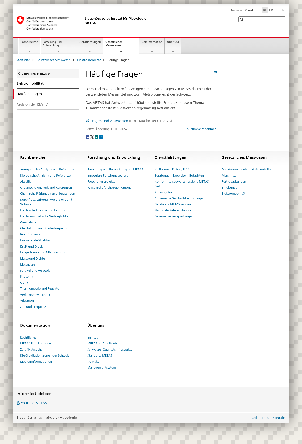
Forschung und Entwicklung (52, 43)
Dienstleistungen (90, 42)
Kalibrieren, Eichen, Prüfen (173, 169)
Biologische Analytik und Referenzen (46, 175)
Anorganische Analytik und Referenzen (48, 169)
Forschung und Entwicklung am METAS (115, 169)
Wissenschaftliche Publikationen (110, 187)
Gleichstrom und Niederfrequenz (43, 228)
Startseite (236, 10)
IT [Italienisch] (277, 10)
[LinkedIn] (101, 137)
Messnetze (27, 264)
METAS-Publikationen (35, 343)
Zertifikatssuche (31, 349)
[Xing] (97, 137)
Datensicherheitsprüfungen (174, 216)
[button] (242, 19)
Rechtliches (28, 337)
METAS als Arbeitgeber (103, 343)
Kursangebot (164, 192)
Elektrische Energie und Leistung (43, 210)
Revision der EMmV (32, 104)
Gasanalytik (28, 222)
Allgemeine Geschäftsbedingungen (180, 198)
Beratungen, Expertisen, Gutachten (179, 175)
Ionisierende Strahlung (36, 240)
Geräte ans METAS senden (173, 204)
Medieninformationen (36, 361)
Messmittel (229, 175)
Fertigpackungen (234, 181)
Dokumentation (151, 42)
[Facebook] (88, 137)
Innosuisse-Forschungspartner (108, 175)
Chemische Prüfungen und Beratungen (47, 193)
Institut (92, 337)
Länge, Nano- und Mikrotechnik (42, 252)
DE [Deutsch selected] (265, 10)
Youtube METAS (34, 402)
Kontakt (250, 10)
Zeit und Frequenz (33, 307)
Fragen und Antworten (131, 120)
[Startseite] (84, 23)
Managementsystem (101, 367)
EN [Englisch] (283, 10)
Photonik (26, 276)
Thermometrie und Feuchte (39, 288)
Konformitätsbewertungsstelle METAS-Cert (182, 183)
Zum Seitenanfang (203, 129)
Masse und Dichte (32, 258)
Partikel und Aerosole (35, 270)
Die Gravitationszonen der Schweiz (45, 355)
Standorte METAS (99, 355)
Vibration (27, 300)
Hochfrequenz (30, 234)
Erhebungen (230, 187)
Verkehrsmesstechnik (35, 294)
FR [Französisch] (271, 10)
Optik (24, 282)
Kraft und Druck (31, 246)
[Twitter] (92, 137)
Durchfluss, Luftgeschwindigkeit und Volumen (46, 202)
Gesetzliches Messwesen (118, 45)
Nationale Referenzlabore (173, 210)
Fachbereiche (29, 42)
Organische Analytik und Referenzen (46, 187)
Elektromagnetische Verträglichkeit (45, 216)
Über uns (173, 42)
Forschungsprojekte (101, 181)
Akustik (25, 181)
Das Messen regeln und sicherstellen (247, 169)
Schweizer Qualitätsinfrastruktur (110, 349)
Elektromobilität (89, 60)
